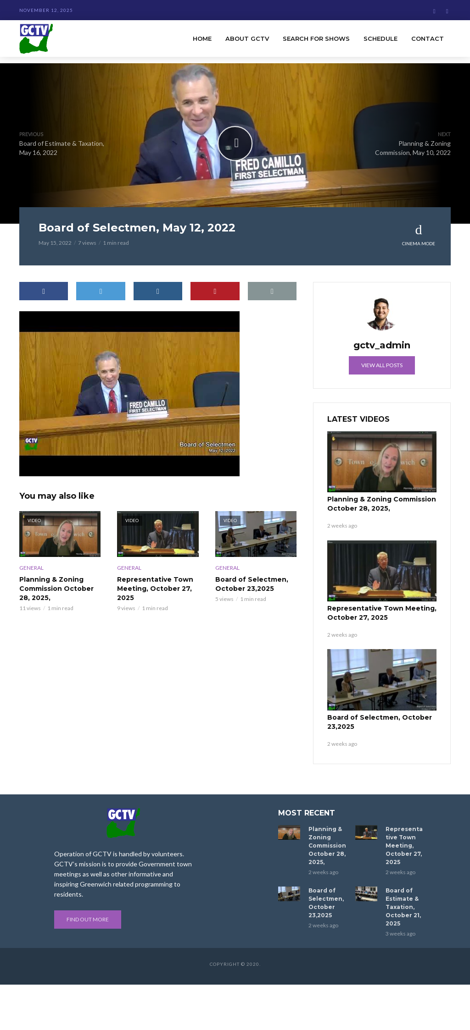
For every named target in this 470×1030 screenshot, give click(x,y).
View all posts (382, 365)
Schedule (380, 38)
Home (202, 38)
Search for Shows (316, 38)
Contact (427, 38)
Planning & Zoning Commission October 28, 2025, (56, 588)
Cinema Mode (419, 234)
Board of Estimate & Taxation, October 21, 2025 (403, 907)
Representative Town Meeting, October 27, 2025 (155, 588)
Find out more (88, 919)
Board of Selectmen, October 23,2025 (251, 584)
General (31, 567)
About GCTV (247, 38)
